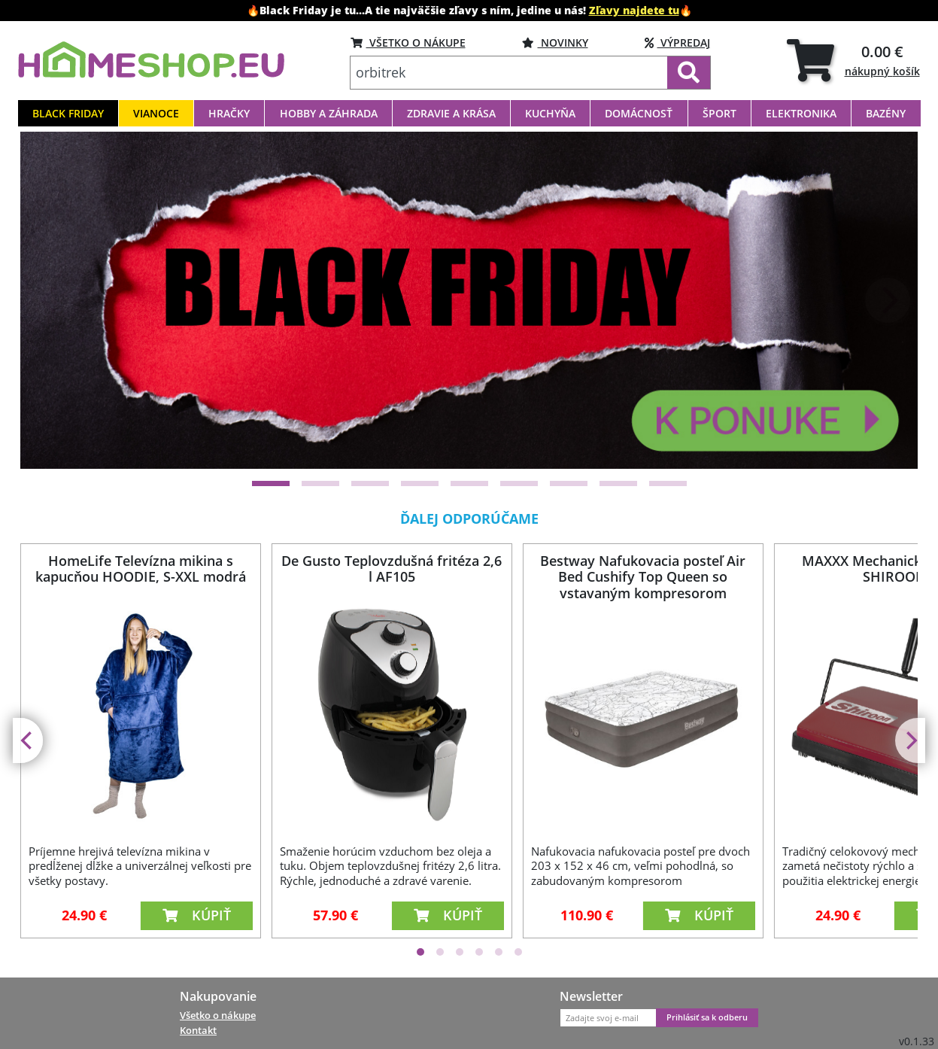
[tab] (853, 60)
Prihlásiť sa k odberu (707, 1017)
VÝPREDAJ (677, 42)
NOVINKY (555, 42)
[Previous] (50, 300)
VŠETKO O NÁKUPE (408, 42)
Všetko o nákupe (218, 1015)
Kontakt (198, 1030)
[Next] (887, 300)
